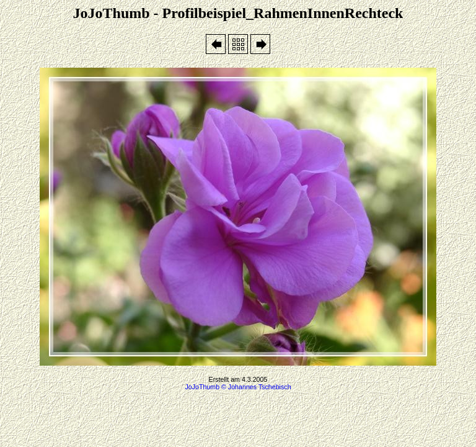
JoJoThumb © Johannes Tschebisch (238, 387)
